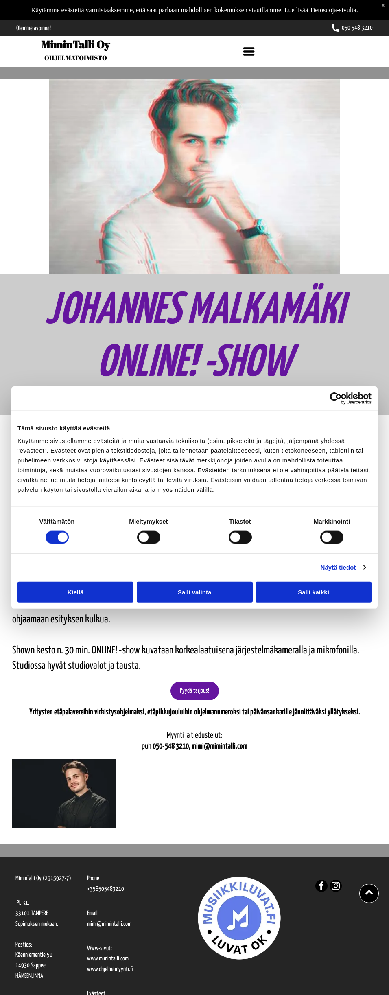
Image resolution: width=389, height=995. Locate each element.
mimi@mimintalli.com (109, 924)
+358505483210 (105, 889)
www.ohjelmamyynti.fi (110, 969)
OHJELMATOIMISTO (75, 57)
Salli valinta (195, 591)
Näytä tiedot (338, 567)
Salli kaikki (313, 591)
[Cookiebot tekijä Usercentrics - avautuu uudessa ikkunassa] (336, 398)
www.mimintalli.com (108, 959)
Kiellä (75, 591)
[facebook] (321, 887)
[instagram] (336, 887)
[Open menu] (249, 51)
